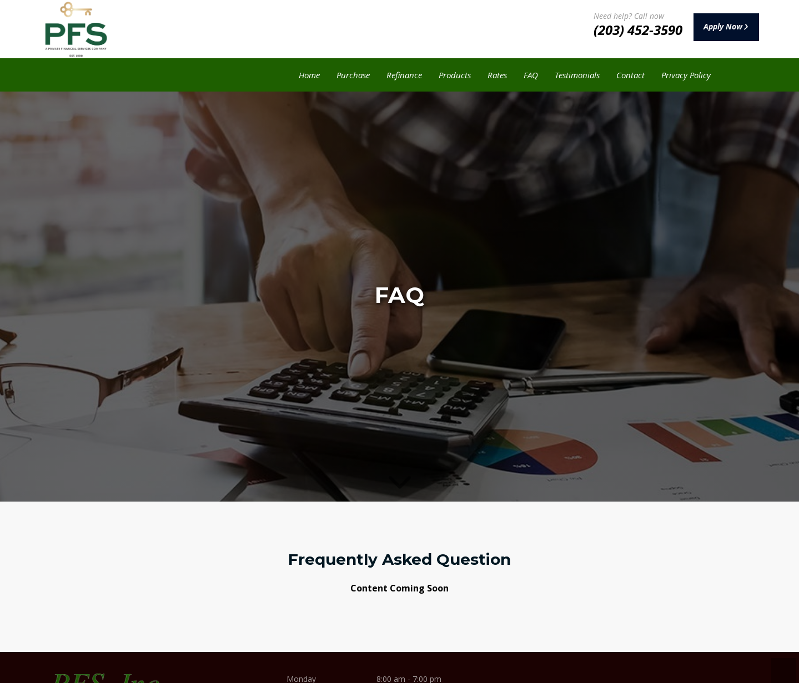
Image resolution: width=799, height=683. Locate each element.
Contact (630, 74)
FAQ (531, 74)
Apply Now (716, 27)
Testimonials (577, 74)
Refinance (404, 74)
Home (309, 74)
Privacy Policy (686, 74)
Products (455, 74)
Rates (497, 74)
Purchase (353, 74)
